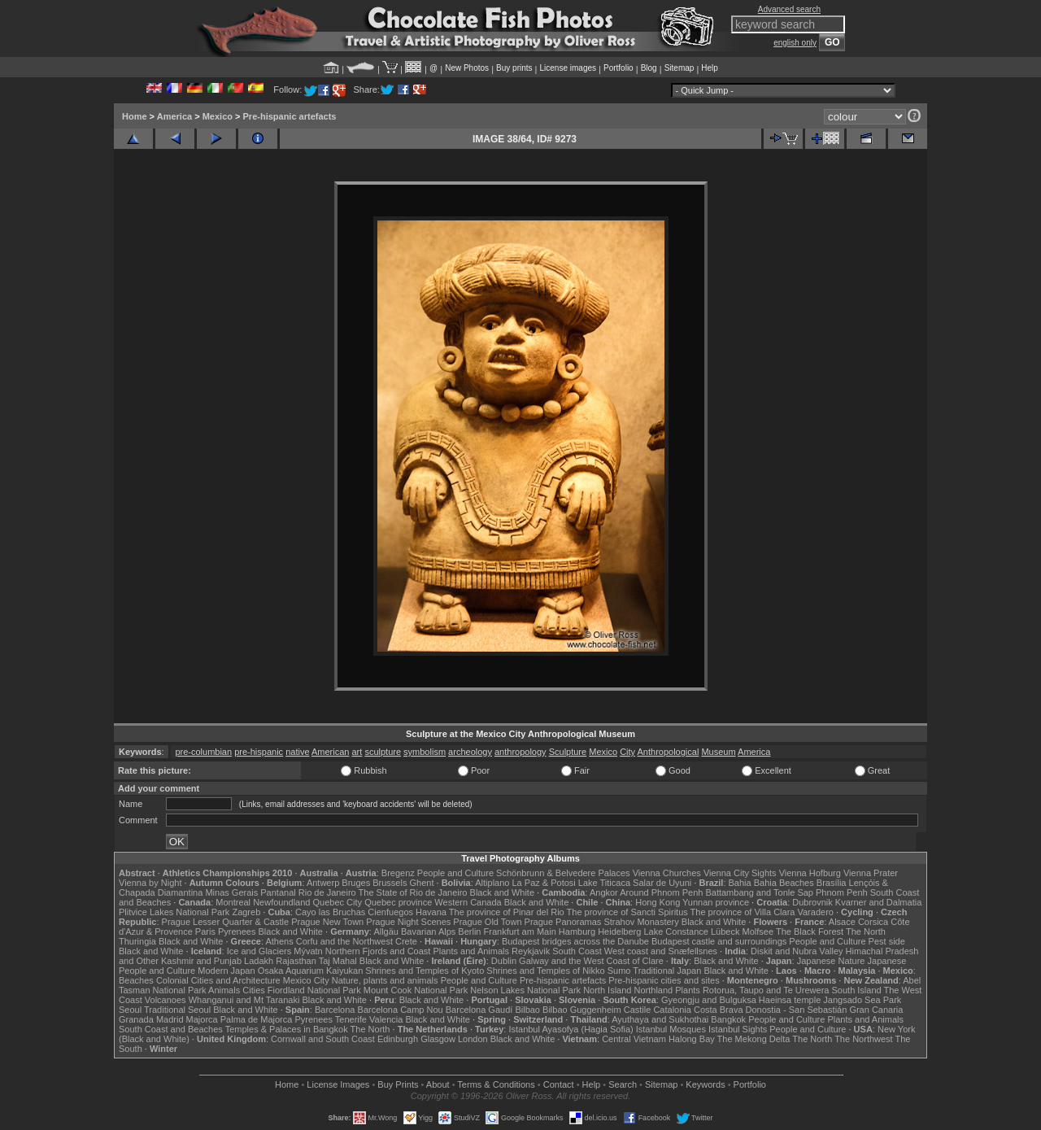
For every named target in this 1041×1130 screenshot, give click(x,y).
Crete (406, 941)
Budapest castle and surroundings (718, 941)
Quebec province (398, 902)
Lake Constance (675, 931)
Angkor (604, 892)
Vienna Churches (667, 873)
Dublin (503, 961)
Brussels (389, 883)
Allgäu (386, 931)
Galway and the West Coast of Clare (591, 961)
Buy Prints (397, 1084)
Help (709, 67)
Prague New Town (327, 922)
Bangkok (728, 1019)
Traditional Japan (667, 970)
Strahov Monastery (640, 922)
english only (795, 42)
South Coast (577, 951)
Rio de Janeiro (327, 892)
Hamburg (577, 931)
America (174, 116)
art (356, 752)
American (330, 752)
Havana (431, 912)
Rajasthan (296, 961)
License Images (338, 1084)
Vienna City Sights (740, 873)
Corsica (873, 922)
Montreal (233, 902)
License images (568, 67)
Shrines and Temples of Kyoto (424, 970)
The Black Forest (809, 931)
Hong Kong (657, 902)
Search (622, 1084)
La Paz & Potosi (544, 883)
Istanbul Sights (737, 1029)
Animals (224, 990)
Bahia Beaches (784, 883)
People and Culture (455, 873)
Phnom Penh (842, 892)
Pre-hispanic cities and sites (663, 980)
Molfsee (758, 931)
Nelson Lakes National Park (525, 990)
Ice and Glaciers (259, 951)
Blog (649, 67)
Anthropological (668, 752)
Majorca (202, 1019)
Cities (253, 990)
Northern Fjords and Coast (378, 951)
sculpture (382, 752)
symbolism (424, 752)
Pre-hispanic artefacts (290, 116)
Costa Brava (718, 1009)
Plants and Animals (471, 951)
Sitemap (679, 67)
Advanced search (789, 9)
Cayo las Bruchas (330, 912)
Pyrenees (236, 931)
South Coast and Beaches (171, 1029)
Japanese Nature (831, 961)
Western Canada (467, 902)
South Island (857, 990)
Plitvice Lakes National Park (174, 912)
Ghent (422, 883)
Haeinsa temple (790, 1000)
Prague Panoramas (563, 922)
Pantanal (277, 892)
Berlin (469, 931)
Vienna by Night (150, 883)
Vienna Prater (870, 873)
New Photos (467, 67)
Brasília (832, 883)
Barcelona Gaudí (479, 1009)
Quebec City (338, 902)
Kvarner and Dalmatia (878, 902)
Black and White (502, 892)
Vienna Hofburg (810, 873)
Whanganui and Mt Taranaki (244, 1000)
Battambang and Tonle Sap (759, 892)
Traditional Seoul (177, 1009)
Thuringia (137, 941)
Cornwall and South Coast (323, 1039)
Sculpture (567, 752)
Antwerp (323, 883)
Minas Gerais (231, 892)
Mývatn (308, 951)
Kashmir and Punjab (201, 961)
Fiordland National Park (314, 990)
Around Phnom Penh (661, 892)
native (297, 752)
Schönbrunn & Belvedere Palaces (563, 873)
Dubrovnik (812, 902)
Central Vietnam (634, 1039)
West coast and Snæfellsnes (660, 951)
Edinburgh (397, 1039)
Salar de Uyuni (662, 883)
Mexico (218, 116)
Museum (718, 752)
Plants (687, 990)
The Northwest (863, 1039)
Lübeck (725, 931)
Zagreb (246, 912)
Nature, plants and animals (385, 980)
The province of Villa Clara (742, 912)
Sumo (619, 970)
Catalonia (671, 1009)
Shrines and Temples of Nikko (545, 970)
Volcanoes (165, 1000)
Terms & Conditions (495, 1084)
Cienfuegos (390, 912)
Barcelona (335, 1009)
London (473, 1039)
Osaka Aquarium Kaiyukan (311, 970)
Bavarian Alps (428, 931)
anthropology (520, 752)
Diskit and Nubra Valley (797, 951)
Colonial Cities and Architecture (218, 980)
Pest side (887, 941)
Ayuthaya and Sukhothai (660, 1019)
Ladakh (258, 961)
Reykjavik (531, 951)
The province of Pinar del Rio (506, 912)
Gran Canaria (876, 1009)
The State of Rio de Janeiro (413, 892)
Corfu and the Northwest (344, 941)
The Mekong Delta (754, 1039)
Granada (136, 1019)
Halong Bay (692, 1039)
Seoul (130, 1009)
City (627, 752)
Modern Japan (226, 970)
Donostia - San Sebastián (796, 1009)
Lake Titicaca (604, 883)
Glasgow (437, 1039)
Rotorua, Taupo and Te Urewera (766, 990)
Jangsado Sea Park (862, 1000)
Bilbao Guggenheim (581, 1009)
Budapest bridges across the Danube (575, 941)
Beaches (136, 980)
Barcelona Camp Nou (400, 1009)
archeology (470, 752)
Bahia (740, 883)
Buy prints (514, 67)
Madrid (170, 1019)
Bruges (356, 883)
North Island (607, 990)
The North (866, 931)
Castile (637, 1009)
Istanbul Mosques (671, 1029)
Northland (653, 990)
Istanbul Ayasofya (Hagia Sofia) (570, 1029)
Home (134, 116)
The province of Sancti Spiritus (627, 912)
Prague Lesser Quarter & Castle (226, 922)
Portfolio (618, 67)
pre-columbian (203, 752)
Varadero (815, 912)
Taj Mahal (338, 961)
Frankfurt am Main (520, 931)
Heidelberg (619, 931)
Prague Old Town (487, 922)
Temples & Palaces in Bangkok (286, 1029)
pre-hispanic (258, 752)
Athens (279, 941)
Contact (558, 1084)
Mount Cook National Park (416, 990)
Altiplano (492, 883)
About (438, 1084)
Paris (205, 931)
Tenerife (351, 1019)
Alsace (842, 922)
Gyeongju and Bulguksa (708, 1000)
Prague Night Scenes (408, 922)
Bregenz (398, 873)
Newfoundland (281, 902)
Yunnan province (715, 902)
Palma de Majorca (256, 1019)
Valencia (386, 1019)
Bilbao (527, 1009)
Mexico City (306, 980)
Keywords (705, 1084)
